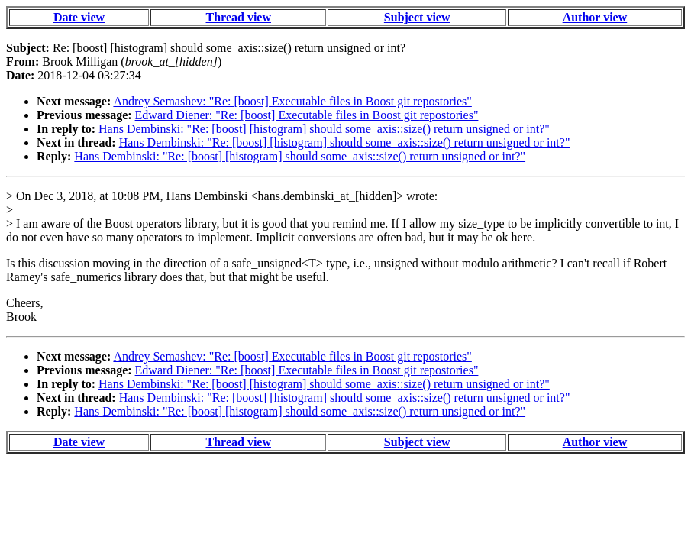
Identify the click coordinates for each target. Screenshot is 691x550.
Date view (79, 17)
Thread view (238, 17)
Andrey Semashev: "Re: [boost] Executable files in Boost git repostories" (292, 101)
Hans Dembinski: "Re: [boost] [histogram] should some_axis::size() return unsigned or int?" (324, 128)
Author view (595, 17)
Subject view (417, 17)
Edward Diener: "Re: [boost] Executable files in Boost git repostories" (307, 114)
